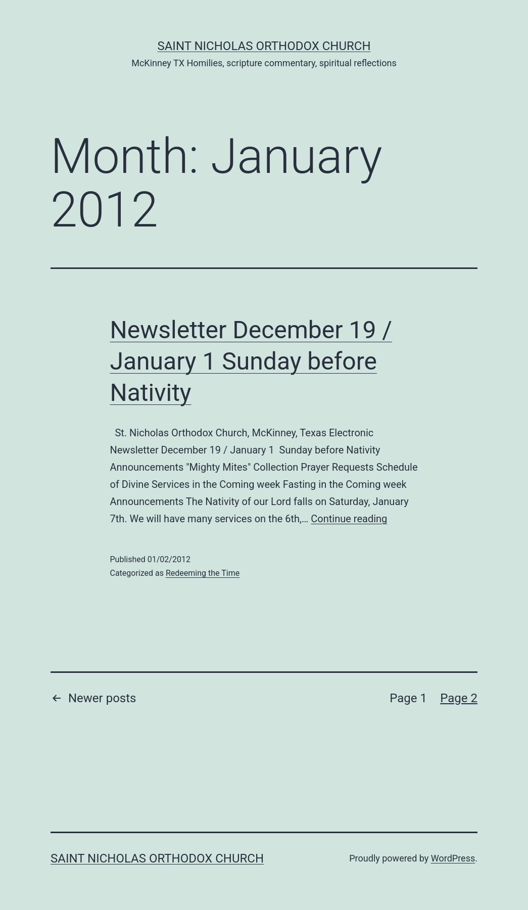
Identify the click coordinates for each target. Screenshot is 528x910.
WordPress (453, 858)
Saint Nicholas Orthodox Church (263, 46)
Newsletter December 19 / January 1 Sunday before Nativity (251, 361)
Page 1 (408, 698)
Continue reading (349, 519)
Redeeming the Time (202, 573)
